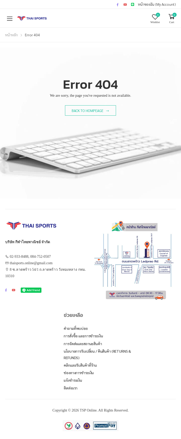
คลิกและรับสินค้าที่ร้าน (80, 365)
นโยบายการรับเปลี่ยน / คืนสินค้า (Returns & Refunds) (97, 354)
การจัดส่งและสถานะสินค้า (83, 343)
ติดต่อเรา (70, 388)
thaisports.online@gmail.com (31, 263)
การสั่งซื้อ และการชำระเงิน (83, 335)
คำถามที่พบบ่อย (76, 328)
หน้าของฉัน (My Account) (157, 4)
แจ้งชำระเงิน (73, 380)
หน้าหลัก (11, 34)
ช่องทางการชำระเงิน (79, 372)
